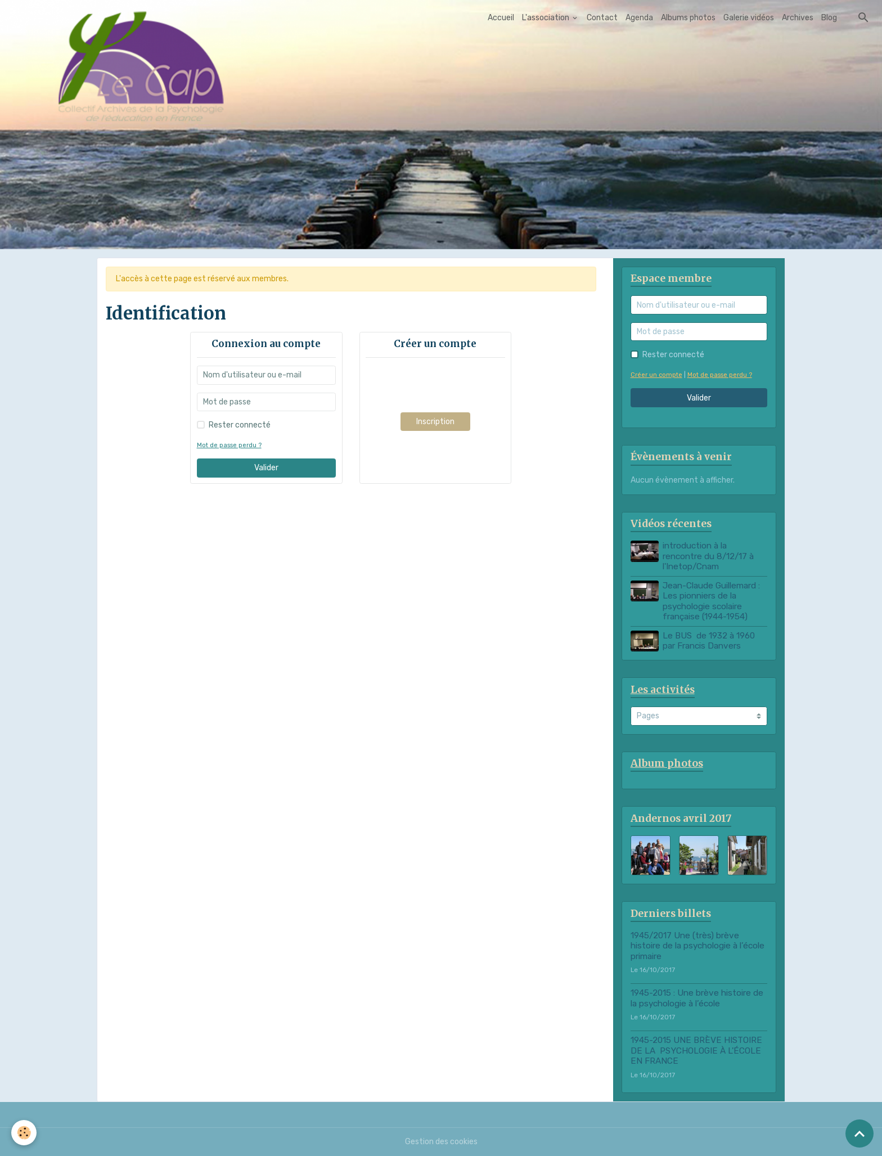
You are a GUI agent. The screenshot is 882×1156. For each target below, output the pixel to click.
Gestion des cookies (441, 1141)
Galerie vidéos (748, 18)
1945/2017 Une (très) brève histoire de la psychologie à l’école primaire (697, 945)
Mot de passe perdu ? (229, 445)
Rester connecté (240, 425)
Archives (797, 18)
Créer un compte (656, 375)
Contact (602, 18)
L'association (546, 18)
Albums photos (688, 18)
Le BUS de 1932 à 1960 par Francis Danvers (709, 641)
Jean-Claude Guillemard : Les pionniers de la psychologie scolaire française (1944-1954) (711, 601)
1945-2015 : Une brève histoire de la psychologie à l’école (697, 998)
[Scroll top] (859, 1133)
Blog (829, 18)
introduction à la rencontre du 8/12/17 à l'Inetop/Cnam (708, 556)
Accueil (501, 18)
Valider (266, 468)
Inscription (435, 421)
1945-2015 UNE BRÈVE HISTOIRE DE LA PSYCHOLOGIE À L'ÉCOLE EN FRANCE (696, 1050)
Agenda (639, 18)
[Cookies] (24, 1132)
